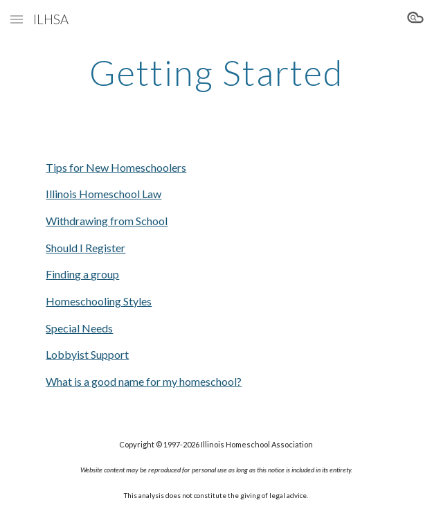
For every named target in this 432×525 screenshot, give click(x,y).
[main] (215, 73)
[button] (16, 19)
